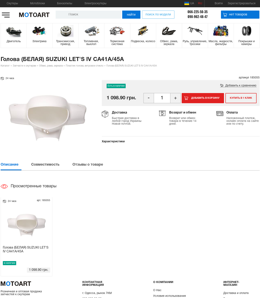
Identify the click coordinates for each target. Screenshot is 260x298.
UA (189, 3)
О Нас (157, 290)
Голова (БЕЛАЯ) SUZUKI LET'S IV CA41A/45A (25, 249)
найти (131, 14)
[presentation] (16, 164)
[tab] (16, 164)
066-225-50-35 (198, 11)
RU (200, 3)
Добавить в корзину (205, 98)
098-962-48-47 (198, 16)
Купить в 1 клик (241, 98)
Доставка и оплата (236, 293)
